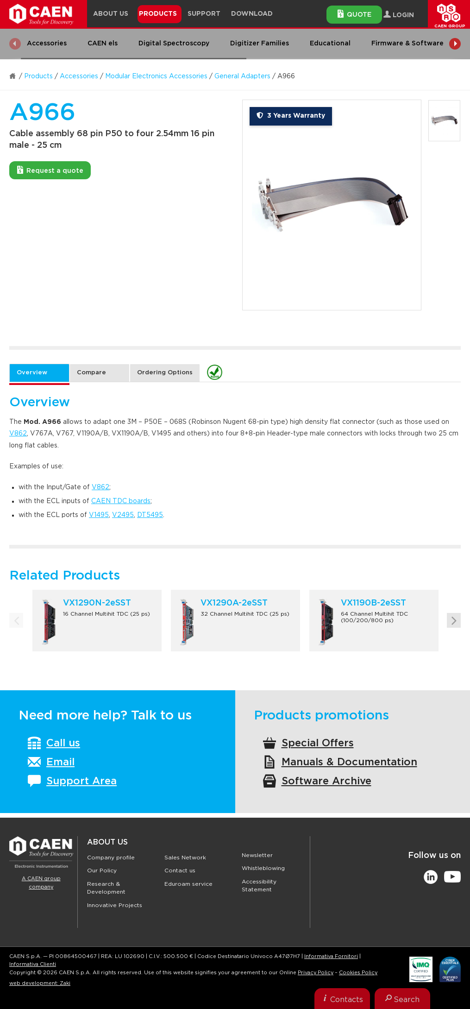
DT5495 (150, 515)
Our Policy (102, 870)
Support (204, 14)
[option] (332, 205)
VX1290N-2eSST (97, 603)
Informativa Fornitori (331, 956)
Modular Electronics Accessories (156, 76)
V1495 (99, 515)
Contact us (179, 870)
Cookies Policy (358, 972)
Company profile (111, 857)
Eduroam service (188, 884)
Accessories (79, 76)
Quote (354, 14)
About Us (107, 842)
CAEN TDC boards (120, 501)
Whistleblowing (263, 868)
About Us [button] (110, 14)
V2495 (123, 515)
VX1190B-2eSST (373, 603)
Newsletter (257, 855)
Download (252, 14)
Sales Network (185, 857)
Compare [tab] (91, 373)
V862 (18, 433)
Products (38, 76)
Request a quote (50, 170)
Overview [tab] (32, 373)
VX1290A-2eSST (234, 603)
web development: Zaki (39, 983)
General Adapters (242, 76)
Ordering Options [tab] (165, 373)
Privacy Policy (315, 972)
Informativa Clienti (32, 964)
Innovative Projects (114, 905)
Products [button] (158, 14)
